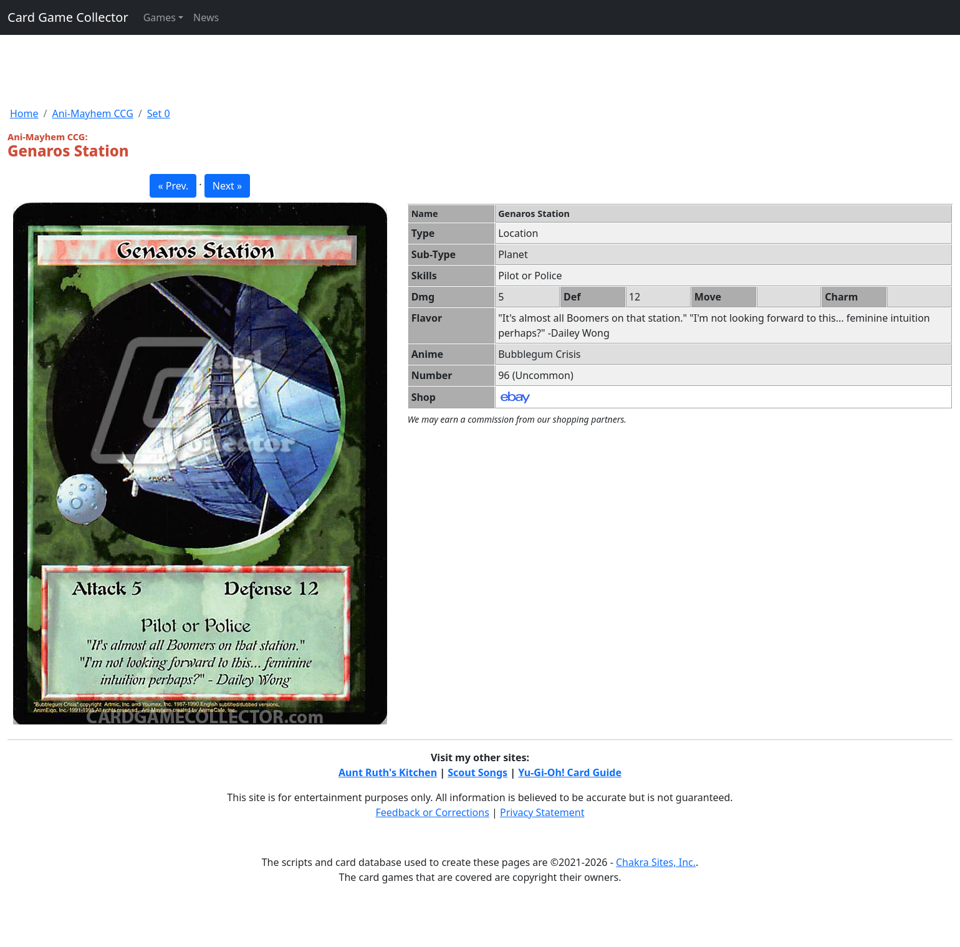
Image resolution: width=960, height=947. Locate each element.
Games (159, 17)
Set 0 (158, 113)
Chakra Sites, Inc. (656, 862)
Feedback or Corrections (432, 812)
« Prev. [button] (173, 186)
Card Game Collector (67, 17)
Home (24, 113)
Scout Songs (477, 772)
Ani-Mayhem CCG (92, 113)
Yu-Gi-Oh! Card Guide (570, 772)
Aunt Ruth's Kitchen (387, 772)
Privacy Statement (542, 812)
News (206, 17)
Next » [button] (227, 186)
